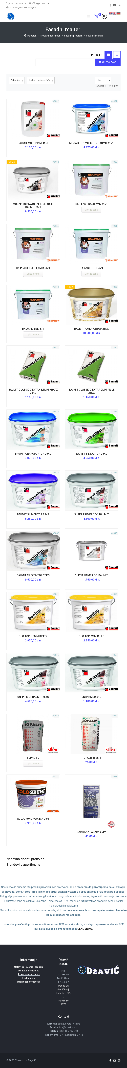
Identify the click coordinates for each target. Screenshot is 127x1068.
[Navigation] (88, 16)
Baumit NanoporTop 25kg (91, 328)
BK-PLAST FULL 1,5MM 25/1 (33, 268)
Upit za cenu (91, 209)
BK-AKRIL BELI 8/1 (33, 328)
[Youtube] (114, 5)
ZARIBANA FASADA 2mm (91, 832)
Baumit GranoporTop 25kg (33, 453)
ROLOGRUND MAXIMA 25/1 (33, 818)
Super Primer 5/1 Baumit (91, 575)
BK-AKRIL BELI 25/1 (91, 268)
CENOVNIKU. (85, 928)
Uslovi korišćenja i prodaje (28, 967)
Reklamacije (29, 978)
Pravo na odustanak (29, 974)
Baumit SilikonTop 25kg (33, 514)
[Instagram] (119, 5)
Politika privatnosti (28, 970)
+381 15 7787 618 (17, 3)
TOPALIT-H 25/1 (91, 757)
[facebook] (110, 5)
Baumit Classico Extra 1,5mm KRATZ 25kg (33, 391)
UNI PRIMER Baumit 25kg (33, 697)
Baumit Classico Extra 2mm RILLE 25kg (91, 391)
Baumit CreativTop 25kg (33, 575)
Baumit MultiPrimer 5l (33, 143)
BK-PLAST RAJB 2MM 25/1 (91, 204)
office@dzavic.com (41, 3)
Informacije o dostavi (29, 981)
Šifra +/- (15, 80)
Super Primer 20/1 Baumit (91, 514)
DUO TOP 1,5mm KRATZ (33, 636)
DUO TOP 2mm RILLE (91, 636)
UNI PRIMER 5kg (91, 697)
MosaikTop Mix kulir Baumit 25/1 (91, 143)
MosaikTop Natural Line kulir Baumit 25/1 (33, 205)
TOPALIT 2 (33, 757)
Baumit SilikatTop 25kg (91, 453)
